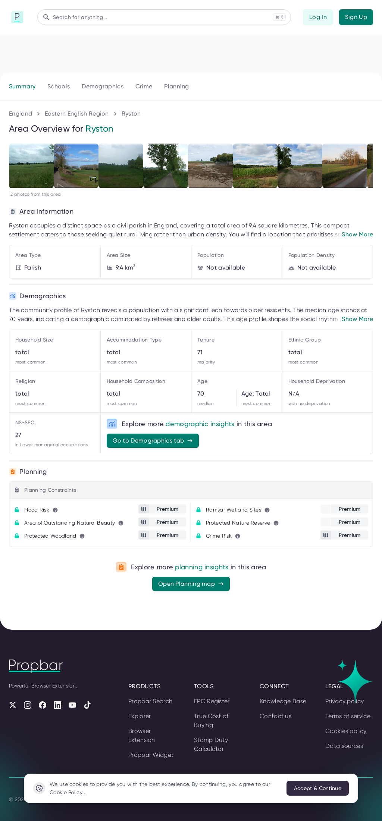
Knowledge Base (283, 701)
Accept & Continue (317, 788)
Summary (22, 86)
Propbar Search (150, 701)
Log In (318, 17)
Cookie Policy (67, 792)
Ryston (131, 113)
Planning (176, 86)
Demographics (102, 86)
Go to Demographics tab (153, 440)
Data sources (344, 745)
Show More (357, 234)
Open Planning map (191, 583)
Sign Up (356, 17)
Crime (144, 86)
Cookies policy (345, 731)
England (20, 113)
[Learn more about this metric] (55, 510)
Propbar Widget (150, 754)
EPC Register (212, 701)
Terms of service (347, 716)
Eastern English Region (77, 113)
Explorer (139, 716)
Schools (58, 86)
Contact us (275, 716)
